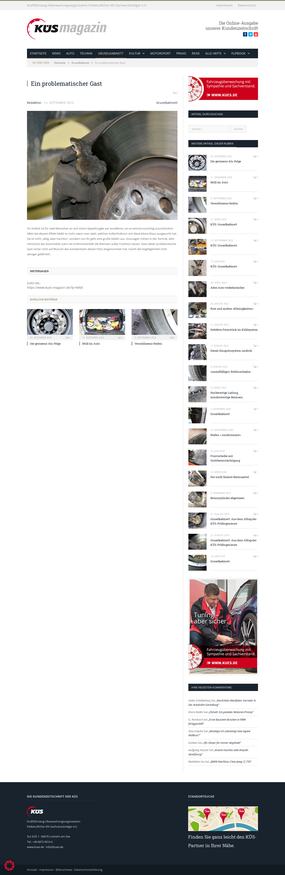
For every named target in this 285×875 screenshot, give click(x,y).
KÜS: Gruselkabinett (223, 224)
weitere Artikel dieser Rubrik (212, 143)
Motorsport (160, 53)
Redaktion (34, 103)
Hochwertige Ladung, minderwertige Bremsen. (226, 395)
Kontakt (32, 870)
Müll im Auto (91, 343)
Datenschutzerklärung (88, 870)
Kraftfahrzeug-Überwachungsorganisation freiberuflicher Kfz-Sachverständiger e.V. (87, 5)
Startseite (38, 53)
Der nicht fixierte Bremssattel (229, 477)
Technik (86, 53)
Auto (70, 53)
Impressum (224, 5)
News (56, 53)
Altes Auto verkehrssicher (227, 288)
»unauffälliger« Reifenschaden (230, 372)
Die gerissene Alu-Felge (45, 343)
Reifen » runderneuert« (225, 435)
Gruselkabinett (110, 53)
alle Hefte (213, 53)
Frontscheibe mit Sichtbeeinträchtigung (225, 458)
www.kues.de (35, 847)
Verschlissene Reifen (148, 343)
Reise (196, 53)
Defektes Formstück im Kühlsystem (234, 330)
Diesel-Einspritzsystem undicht (231, 351)
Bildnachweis (64, 870)
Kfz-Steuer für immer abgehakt (222, 743)
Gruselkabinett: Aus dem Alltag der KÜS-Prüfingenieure (233, 521)
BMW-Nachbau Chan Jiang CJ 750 (230, 761)
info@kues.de (54, 847)
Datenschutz (247, 5)
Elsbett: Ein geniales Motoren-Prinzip (231, 712)
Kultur (134, 53)
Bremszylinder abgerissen (227, 498)
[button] (9, 865)
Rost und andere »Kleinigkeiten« (232, 309)
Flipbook (238, 53)
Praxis (181, 53)
